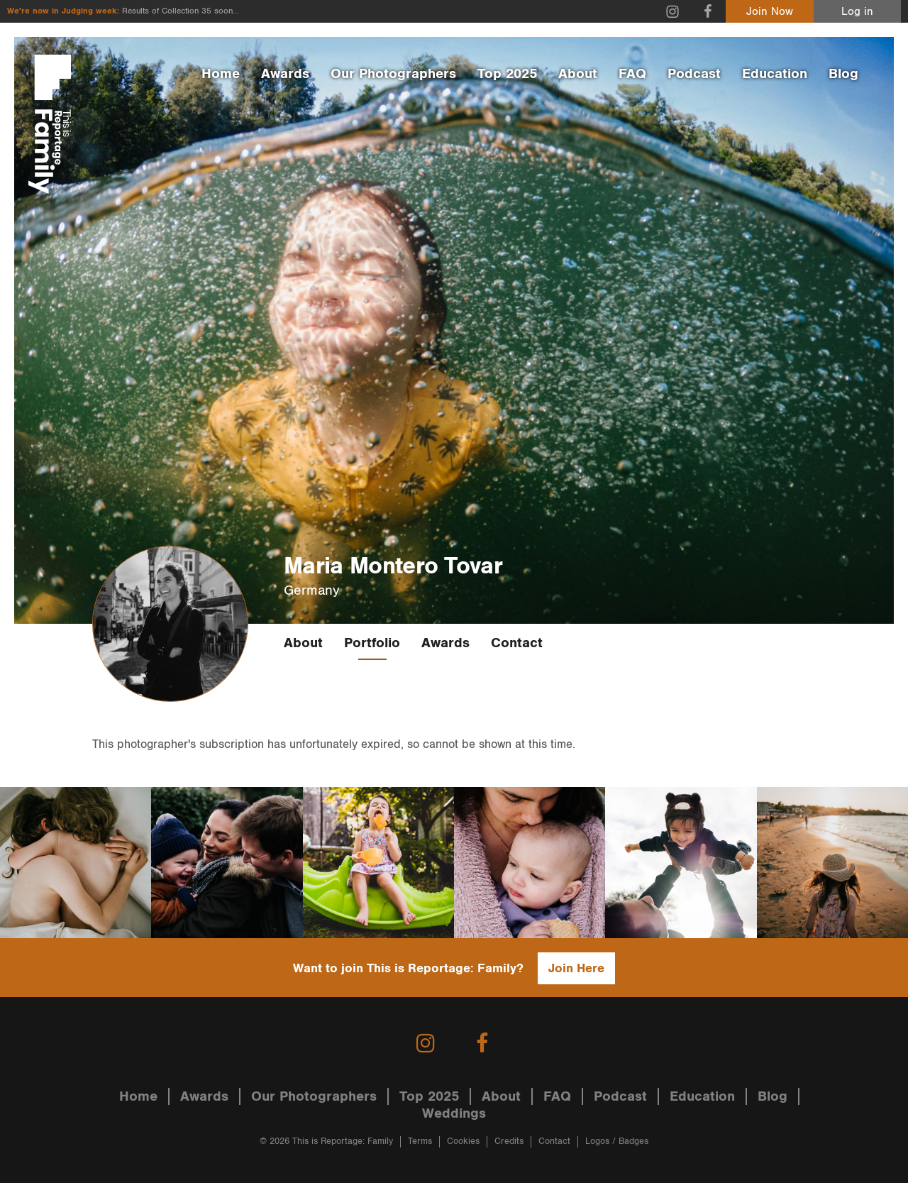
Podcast (694, 73)
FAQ (632, 73)
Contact (517, 642)
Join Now (769, 11)
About (577, 73)
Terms (420, 1141)
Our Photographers (393, 73)
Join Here (576, 968)
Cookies (463, 1141)
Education (774, 73)
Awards (285, 73)
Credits (509, 1141)
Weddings (454, 1113)
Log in (857, 11)
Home (220, 73)
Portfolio (372, 642)
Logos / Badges (616, 1141)
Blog (843, 73)
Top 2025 (507, 73)
